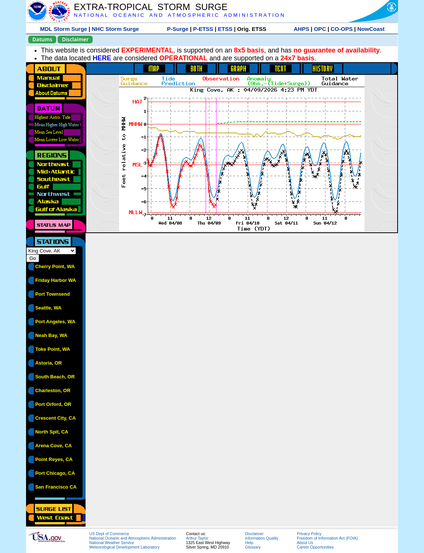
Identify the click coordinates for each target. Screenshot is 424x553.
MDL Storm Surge (63, 29)
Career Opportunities (315, 547)
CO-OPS (342, 29)
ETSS (225, 29)
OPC (320, 29)
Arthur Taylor (197, 538)
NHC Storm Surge (115, 29)
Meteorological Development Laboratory (124, 547)
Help (249, 542)
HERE (102, 58)
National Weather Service (111, 542)
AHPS (301, 29)
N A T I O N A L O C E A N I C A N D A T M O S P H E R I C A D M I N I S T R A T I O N (179, 15)
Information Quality (261, 538)
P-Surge (178, 29)
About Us (305, 542)
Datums (42, 39)
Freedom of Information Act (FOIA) (327, 538)
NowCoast (371, 29)
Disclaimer (75, 39)
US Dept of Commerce (109, 533)
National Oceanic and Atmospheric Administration (132, 538)
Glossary (253, 547)
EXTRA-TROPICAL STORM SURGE (150, 7)
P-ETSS (203, 29)
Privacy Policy (309, 533)
